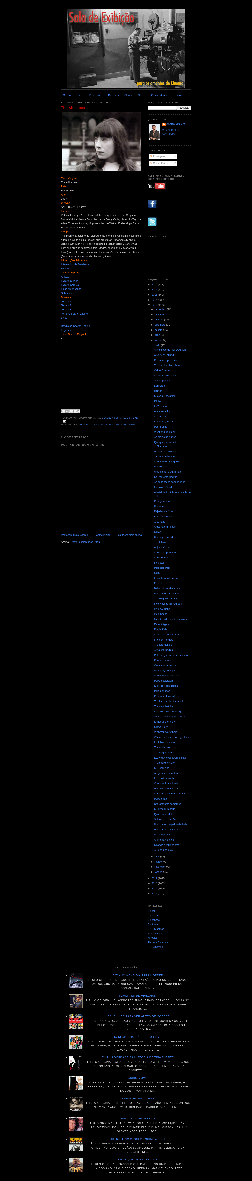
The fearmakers (163, 644)
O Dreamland (161, 767)
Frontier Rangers (163, 639)
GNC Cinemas (156, 928)
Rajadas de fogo (163, 511)
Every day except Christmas (170, 757)
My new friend (162, 608)
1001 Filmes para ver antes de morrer (138, 1016)
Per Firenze (160, 426)
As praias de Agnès (165, 436)
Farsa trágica (161, 624)
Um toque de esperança (138, 1159)
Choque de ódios (163, 660)
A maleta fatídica (163, 649)
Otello (157, 401)
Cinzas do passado (165, 552)
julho (158, 334)
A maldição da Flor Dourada (170, 349)
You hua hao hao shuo (167, 365)
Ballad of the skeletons (167, 588)
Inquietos (159, 562)
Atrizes (141, 95)
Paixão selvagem (163, 680)
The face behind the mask (168, 701)
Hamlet (158, 390)
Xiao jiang (159, 521)
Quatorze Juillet (163, 814)
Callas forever (162, 370)
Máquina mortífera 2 (138, 1118)
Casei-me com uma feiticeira (170, 793)
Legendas (66, 330)
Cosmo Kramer (176, 124)
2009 (155, 893)
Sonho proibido (162, 380)
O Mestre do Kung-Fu (166, 461)
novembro (161, 314)
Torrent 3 (66, 309)
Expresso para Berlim (166, 685)
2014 (155, 299)
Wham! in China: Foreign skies (171, 737)
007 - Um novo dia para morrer (138, 975)
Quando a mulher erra (166, 844)
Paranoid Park (162, 567)
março (159, 861)
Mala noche (160, 614)
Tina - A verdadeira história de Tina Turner (138, 1057)
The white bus (73, 108)
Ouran (157, 531)
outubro (159, 319)
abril (157, 856)
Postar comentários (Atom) (86, 541)
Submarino (67, 293)
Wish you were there (165, 732)
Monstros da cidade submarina (171, 619)
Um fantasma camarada (167, 803)
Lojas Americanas (71, 289)
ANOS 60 (84, 425)
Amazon (65, 276)
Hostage (158, 506)
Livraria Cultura (69, 280)
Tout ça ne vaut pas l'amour (169, 716)
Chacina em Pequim (165, 526)
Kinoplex (153, 937)
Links (64, 317)
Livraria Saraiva (70, 284)
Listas (80, 95)
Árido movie (138, 1077)
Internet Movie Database (75, 264)
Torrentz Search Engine (74, 313)
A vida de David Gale (138, 1098)
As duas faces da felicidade (169, 481)
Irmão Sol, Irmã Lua (165, 421)
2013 (155, 304)
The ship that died (164, 706)
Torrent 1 (66, 301)
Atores (128, 95)
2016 (155, 289)
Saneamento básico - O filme (138, 1036)
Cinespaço (154, 919)
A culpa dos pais (163, 850)
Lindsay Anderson (124, 425)
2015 (155, 294)
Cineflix (152, 910)
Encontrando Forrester (167, 578)
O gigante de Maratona (167, 634)
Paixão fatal (160, 798)
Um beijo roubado (164, 537)
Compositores (159, 95)
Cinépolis (153, 924)
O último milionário (164, 808)
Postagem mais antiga (129, 534)
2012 (155, 878)
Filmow (65, 268)
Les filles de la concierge (168, 711)
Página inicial (102, 534)
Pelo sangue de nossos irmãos (171, 655)
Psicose (158, 583)
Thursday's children (165, 762)
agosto (159, 329)
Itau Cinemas (155, 933)
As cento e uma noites (166, 451)
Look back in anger (165, 742)
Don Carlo (160, 385)
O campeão (160, 416)
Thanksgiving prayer (165, 598)
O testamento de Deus (167, 675)
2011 (155, 883)
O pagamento (162, 501)
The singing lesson (164, 752)
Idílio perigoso (162, 690)
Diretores (113, 95)
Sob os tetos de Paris (166, 819)
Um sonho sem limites (166, 593)
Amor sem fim (162, 411)
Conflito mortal (162, 557)
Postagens (157, 156)
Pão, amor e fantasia (166, 829)
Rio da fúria (160, 629)
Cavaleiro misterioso (165, 665)
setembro (160, 324)
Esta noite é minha (164, 778)
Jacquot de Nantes (164, 456)
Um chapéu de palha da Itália (170, 824)
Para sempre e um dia (166, 788)
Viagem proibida (163, 834)
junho (158, 340)
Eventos (177, 95)
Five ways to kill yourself (168, 603)
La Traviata (160, 406)
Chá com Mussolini (165, 375)
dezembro (161, 309)
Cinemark (153, 915)
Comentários (159, 163)
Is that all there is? (164, 721)
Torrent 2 (66, 305)
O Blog (67, 95)
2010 (155, 888)
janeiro (159, 871)
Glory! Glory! (161, 726)
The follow (160, 542)
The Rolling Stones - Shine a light (138, 1139)
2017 (155, 284)
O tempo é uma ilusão (166, 783)
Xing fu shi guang (164, 354)
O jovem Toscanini (164, 395)
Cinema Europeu (100, 425)
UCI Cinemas (155, 946)
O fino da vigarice (164, 839)
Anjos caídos (161, 547)
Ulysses (158, 466)
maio (158, 345)
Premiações (96, 95)
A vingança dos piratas (167, 670)
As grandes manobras (166, 773)
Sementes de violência (138, 995)
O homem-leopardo (165, 696)
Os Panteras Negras (165, 476)
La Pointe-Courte (163, 487)
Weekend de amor (164, 431)
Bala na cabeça (163, 516)
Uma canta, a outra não (167, 471)
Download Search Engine (75, 325)
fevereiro (160, 866)
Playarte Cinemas (158, 942)
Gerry (157, 572)
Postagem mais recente (74, 534)
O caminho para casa (166, 360)
